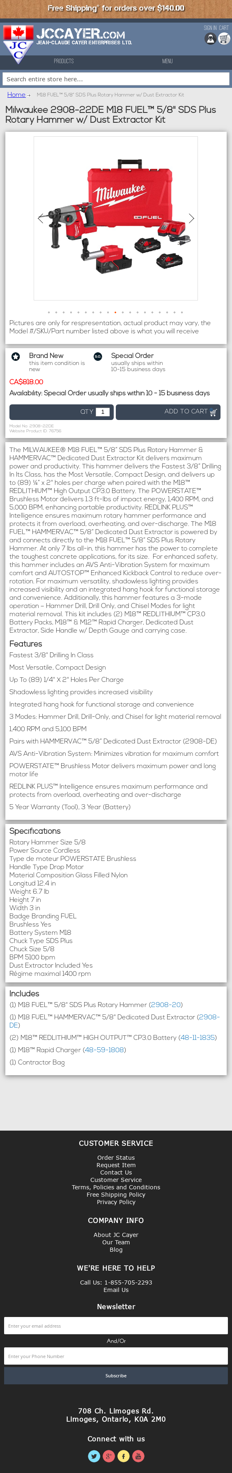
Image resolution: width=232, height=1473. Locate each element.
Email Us (116, 1289)
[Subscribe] (116, 1375)
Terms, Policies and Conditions (116, 1187)
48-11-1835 (198, 1038)
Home (16, 95)
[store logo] (18, 44)
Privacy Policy (116, 1201)
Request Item (116, 1164)
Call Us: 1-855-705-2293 (116, 1282)
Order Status (116, 1157)
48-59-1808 (104, 1050)
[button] (40, 218)
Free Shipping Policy (116, 1194)
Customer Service (116, 1179)
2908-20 (166, 1005)
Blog (116, 1249)
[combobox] (116, 78)
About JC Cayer (116, 1234)
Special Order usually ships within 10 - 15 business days (127, 393)
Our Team (116, 1242)
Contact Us (116, 1172)
